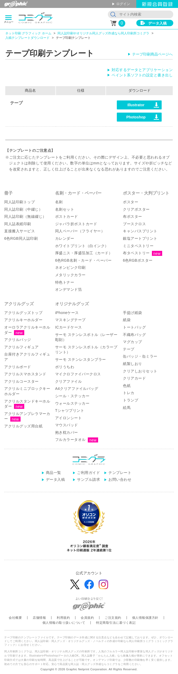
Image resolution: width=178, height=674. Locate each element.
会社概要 (15, 618)
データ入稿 (157, 23)
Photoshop (136, 117)
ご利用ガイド (88, 472)
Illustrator (136, 105)
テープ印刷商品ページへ (152, 54)
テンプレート (119, 472)
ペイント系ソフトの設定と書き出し (142, 75)
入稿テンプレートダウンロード (27, 38)
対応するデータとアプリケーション (142, 70)
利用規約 (63, 618)
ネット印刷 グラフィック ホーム (28, 33)
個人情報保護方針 (145, 618)
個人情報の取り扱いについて (63, 623)
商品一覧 (53, 472)
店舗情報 (39, 618)
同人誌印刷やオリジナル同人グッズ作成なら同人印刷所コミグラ (103, 33)
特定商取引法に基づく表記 (116, 623)
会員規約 (87, 618)
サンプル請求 (88, 479)
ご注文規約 (113, 618)
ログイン (123, 4)
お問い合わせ (119, 479)
